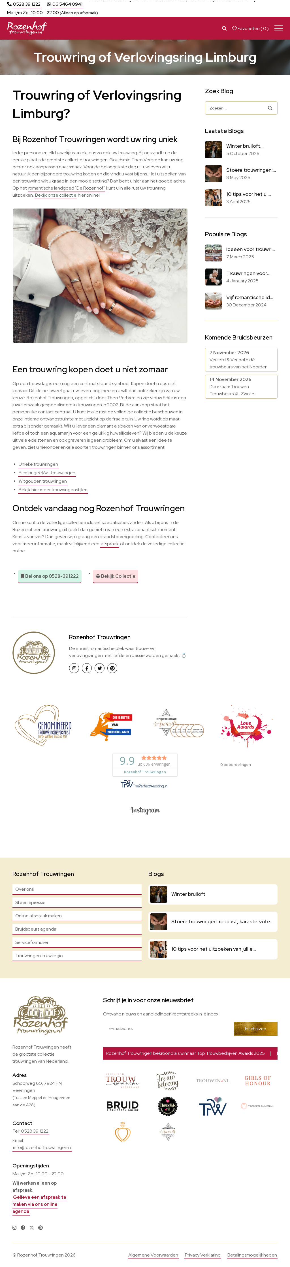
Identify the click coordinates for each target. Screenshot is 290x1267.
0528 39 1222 (26, 4)
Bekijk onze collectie (55, 195)
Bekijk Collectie (115, 576)
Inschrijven (255, 1029)
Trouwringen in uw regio (39, 956)
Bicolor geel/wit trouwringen (47, 473)
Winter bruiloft (188, 894)
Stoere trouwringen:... (251, 170)
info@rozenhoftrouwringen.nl (42, 1147)
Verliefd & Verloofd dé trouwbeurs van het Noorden (239, 360)
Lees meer (272, 4)
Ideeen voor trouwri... (250, 249)
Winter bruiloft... (245, 146)
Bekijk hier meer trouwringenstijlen (53, 490)
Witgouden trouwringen (43, 481)
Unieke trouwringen (38, 464)
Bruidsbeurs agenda (35, 929)
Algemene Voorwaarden (153, 1255)
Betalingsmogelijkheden (252, 1255)
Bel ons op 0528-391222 (50, 576)
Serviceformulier (31, 942)
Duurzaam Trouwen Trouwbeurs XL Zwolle (232, 387)
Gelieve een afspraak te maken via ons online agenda (39, 1204)
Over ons (24, 889)
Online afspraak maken (38, 916)
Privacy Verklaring (203, 1255)
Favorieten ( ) (250, 28)
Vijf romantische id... (249, 297)
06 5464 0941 (67, 4)
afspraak (110, 544)
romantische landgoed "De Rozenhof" (66, 188)
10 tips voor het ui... (248, 194)
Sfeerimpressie (30, 902)
